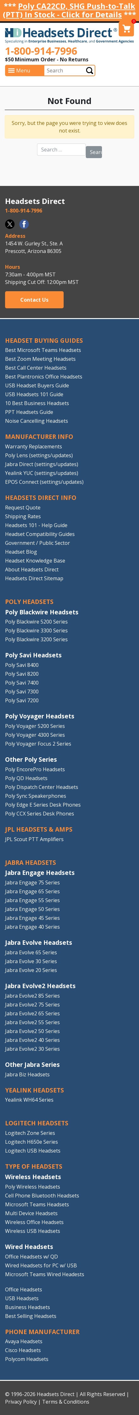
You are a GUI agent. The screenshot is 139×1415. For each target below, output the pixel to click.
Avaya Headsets (23, 1341)
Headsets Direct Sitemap (34, 578)
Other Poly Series (31, 759)
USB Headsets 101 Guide (34, 394)
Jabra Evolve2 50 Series (32, 1031)
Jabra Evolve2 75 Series (32, 1004)
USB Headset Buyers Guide (37, 385)
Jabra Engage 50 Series (32, 909)
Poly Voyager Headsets (39, 716)
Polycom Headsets (26, 1359)
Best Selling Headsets (30, 1316)
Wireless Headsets (33, 1176)
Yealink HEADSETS (34, 1090)
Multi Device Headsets (31, 1213)
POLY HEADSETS (29, 601)
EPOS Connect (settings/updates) (44, 481)
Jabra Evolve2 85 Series (32, 995)
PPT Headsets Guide (29, 412)
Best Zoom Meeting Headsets (40, 358)
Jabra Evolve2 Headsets (40, 985)
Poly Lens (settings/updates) (39, 455)
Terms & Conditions (65, 1401)
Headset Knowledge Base (35, 560)
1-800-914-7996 (41, 51)
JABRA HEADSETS (30, 862)
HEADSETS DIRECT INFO (40, 497)
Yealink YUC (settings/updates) (41, 473)
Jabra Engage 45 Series (32, 917)
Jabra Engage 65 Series (32, 891)
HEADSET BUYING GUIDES (44, 340)
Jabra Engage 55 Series (32, 900)
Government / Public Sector (37, 542)
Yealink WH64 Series (29, 1099)
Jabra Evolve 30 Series (31, 961)
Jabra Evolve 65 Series (31, 952)
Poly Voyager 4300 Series (35, 734)
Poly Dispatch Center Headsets (41, 787)
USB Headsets (22, 1298)
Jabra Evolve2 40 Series (32, 1040)
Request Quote (23, 507)
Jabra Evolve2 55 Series (32, 1022)
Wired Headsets (29, 1246)
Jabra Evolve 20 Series (31, 970)
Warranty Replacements (33, 446)
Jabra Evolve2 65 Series (32, 1013)
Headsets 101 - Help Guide (36, 525)
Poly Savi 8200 (22, 673)
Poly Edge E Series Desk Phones (43, 804)
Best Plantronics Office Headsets (43, 376)
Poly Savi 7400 (22, 682)
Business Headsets (27, 1307)
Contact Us (34, 299)
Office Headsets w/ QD (31, 1256)
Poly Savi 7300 (22, 691)
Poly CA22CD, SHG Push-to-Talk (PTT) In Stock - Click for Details (69, 10)
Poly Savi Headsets (33, 655)
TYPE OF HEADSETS (33, 1166)
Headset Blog (21, 551)
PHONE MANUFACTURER (42, 1331)
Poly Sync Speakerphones (35, 795)
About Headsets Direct (32, 569)
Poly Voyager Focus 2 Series (38, 743)
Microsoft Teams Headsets (37, 1204)
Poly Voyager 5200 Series (35, 726)
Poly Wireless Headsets (32, 1186)
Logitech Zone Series (30, 1132)
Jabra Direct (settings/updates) (41, 464)
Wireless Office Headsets (34, 1222)
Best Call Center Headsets (35, 367)
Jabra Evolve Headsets (38, 942)
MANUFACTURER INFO (39, 436)
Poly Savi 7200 (22, 700)
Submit (89, 70)
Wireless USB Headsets (32, 1230)
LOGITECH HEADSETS (36, 1123)
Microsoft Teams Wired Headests (44, 1274)
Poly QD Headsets (26, 778)
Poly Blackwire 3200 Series (36, 639)
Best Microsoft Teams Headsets (43, 350)
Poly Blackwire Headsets (42, 612)
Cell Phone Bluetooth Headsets (42, 1195)
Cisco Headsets (23, 1350)
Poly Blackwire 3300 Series (36, 630)
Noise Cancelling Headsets (36, 420)
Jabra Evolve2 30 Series (32, 1048)
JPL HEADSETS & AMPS (39, 829)
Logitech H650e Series (31, 1141)
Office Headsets (23, 1289)
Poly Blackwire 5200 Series (36, 621)
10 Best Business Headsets (37, 403)
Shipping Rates (23, 516)
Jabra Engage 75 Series (32, 882)
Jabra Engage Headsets (40, 872)
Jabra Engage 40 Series (32, 926)
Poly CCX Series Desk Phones (39, 813)
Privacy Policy (21, 1401)
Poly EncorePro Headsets (35, 769)
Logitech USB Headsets (32, 1150)
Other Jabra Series (32, 1064)
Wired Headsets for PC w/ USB (41, 1265)
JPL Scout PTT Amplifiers (34, 839)
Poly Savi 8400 (22, 664)
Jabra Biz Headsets (27, 1074)
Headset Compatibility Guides (40, 534)
